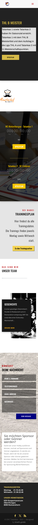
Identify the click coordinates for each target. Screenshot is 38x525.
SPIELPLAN (10, 47)
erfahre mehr (9, 328)
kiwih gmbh (20, 522)
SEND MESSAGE (26, 416)
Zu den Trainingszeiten (23, 248)
